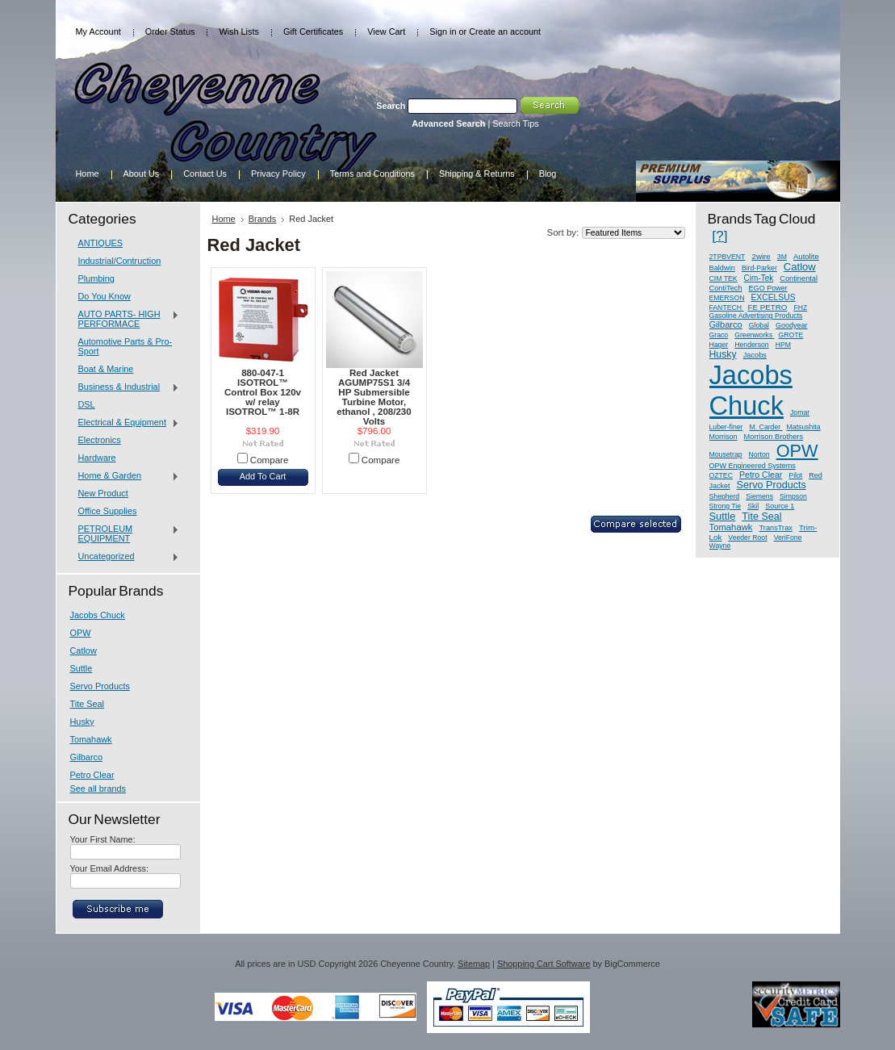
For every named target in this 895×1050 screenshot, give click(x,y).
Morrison (723, 437)
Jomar (799, 412)
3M (782, 257)
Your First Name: (103, 839)
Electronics (99, 440)
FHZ (800, 307)
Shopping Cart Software (543, 963)
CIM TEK (723, 278)
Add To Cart (263, 476)
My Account (98, 31)
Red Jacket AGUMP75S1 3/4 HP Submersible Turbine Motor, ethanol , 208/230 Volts (374, 397)
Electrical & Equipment (125, 423)
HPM (783, 345)
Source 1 (779, 506)
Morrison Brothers (773, 437)
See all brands (98, 788)
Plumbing (96, 278)
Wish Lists (239, 31)
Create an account (505, 31)
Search (390, 106)
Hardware (97, 457)
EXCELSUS (773, 297)
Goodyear (792, 325)
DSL (86, 404)
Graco (719, 335)
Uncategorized (125, 557)
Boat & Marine (106, 369)
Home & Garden (125, 476)
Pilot (795, 475)
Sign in (442, 31)
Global (759, 325)
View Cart (386, 31)
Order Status (170, 31)
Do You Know (104, 296)
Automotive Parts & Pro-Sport (125, 346)
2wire (760, 256)
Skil (753, 506)
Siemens (759, 496)
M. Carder (766, 427)
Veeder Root (747, 537)
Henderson (751, 345)
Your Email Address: (109, 868)
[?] (719, 236)
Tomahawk (91, 739)
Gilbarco (86, 757)
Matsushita (804, 427)
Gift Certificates (313, 31)
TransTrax (776, 528)
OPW (80, 633)
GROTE (790, 335)
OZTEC (721, 475)
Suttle (81, 668)
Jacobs (755, 355)
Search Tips (515, 123)
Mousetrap (725, 454)
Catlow (83, 650)
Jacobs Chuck (97, 615)
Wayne (720, 546)
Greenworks (754, 335)
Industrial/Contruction (119, 261)
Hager (719, 345)
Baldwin (722, 268)
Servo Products (100, 686)
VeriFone (788, 537)
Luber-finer (726, 427)
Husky (82, 721)
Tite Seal (87, 704)
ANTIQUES (100, 243)
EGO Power (768, 288)
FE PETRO (767, 307)
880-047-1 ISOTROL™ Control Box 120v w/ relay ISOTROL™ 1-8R (262, 392)
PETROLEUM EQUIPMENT (125, 533)
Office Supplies (107, 511)
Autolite (806, 256)
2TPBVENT (727, 257)
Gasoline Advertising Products (756, 316)
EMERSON (727, 298)
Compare (269, 460)
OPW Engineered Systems (752, 466)
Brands (263, 219)
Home (224, 219)
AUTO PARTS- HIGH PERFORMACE (125, 318)
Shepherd (724, 496)
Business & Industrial (125, 387)
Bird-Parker (759, 268)
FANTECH (726, 307)
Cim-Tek (759, 278)
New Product (103, 493)
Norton (759, 454)
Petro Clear (92, 775)
